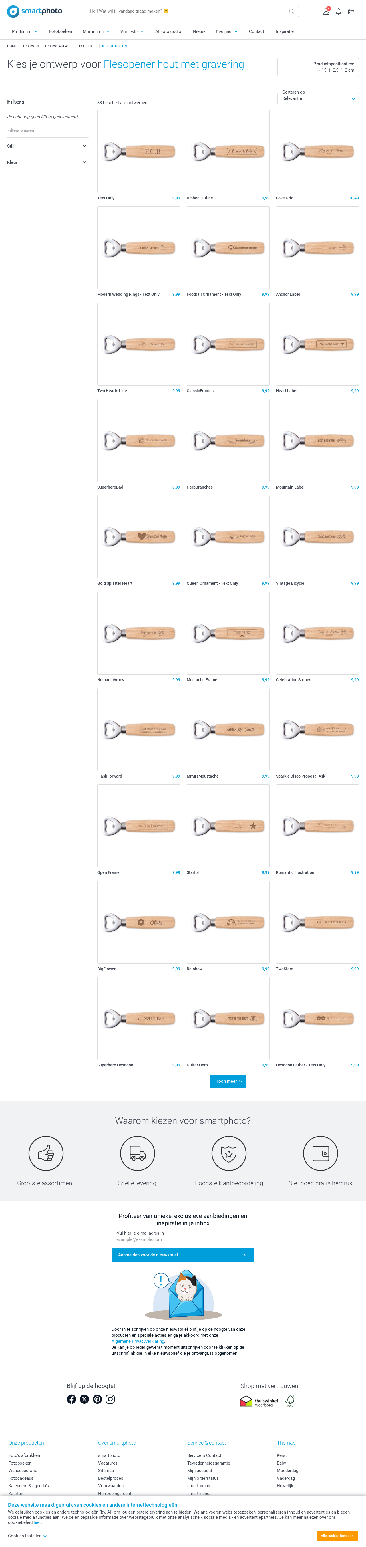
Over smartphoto (117, 1439)
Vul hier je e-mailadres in (140, 1229)
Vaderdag (286, 1474)
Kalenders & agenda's (29, 1482)
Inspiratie (285, 31)
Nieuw (199, 31)
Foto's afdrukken (24, 1451)
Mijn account (199, 1466)
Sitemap (106, 1466)
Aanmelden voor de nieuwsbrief (148, 1251)
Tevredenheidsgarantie (208, 1459)
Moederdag (287, 1466)
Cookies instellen (27, 1535)
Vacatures (108, 1459)
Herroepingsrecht (114, 1489)
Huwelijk (285, 1482)
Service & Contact (204, 1451)
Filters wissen (20, 130)
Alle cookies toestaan (337, 1536)
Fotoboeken (60, 31)
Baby (281, 1459)
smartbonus (198, 1482)
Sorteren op (294, 92)
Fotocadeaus (21, 1474)
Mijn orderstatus (203, 1474)
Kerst (282, 1451)
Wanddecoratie (23, 1466)
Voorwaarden (111, 1482)
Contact (256, 31)
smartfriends (199, 1489)
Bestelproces (110, 1474)
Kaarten (16, 1489)
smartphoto (109, 1451)
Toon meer (226, 1079)
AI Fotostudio (168, 31)
